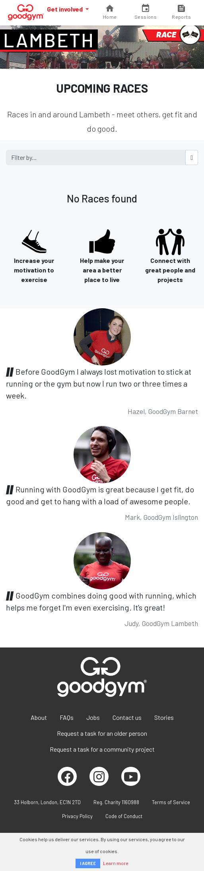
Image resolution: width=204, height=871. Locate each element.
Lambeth (49, 39)
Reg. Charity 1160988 (116, 802)
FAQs (67, 717)
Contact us (127, 717)
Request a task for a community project (102, 749)
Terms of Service (171, 802)
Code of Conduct (123, 816)
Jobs (93, 717)
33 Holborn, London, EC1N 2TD (47, 802)
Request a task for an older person (102, 733)
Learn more (115, 863)
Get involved (65, 9)
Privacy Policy (77, 816)
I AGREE (88, 863)
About (39, 717)
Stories (164, 717)
